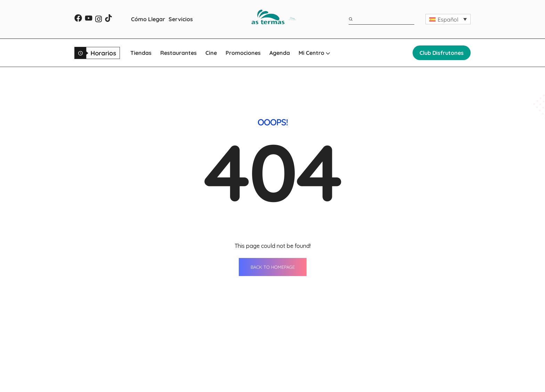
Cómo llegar (299, 368)
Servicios (181, 19)
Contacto (375, 342)
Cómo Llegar (148, 19)
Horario (373, 355)
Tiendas (141, 52)
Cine (211, 52)
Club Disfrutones (442, 52)
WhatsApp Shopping (310, 381)
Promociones (243, 52)
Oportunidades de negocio (398, 368)
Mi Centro (314, 52)
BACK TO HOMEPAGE (273, 196)
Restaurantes (178, 52)
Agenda (279, 52)
